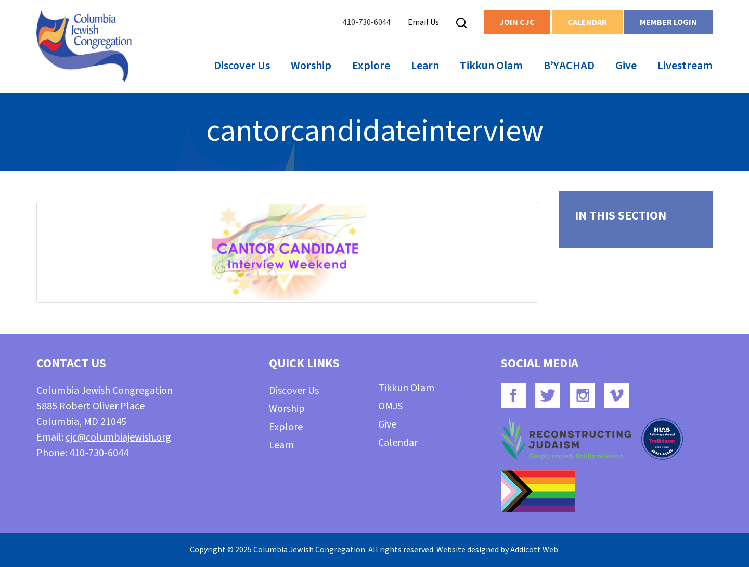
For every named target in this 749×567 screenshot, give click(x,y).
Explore (371, 65)
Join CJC (517, 22)
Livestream (685, 65)
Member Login (668, 22)
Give (626, 65)
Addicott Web (534, 550)
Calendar (587, 22)
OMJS (390, 406)
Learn (425, 65)
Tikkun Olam (491, 65)
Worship (311, 65)
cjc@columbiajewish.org (118, 437)
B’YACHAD (569, 65)
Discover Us (242, 65)
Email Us (423, 22)
